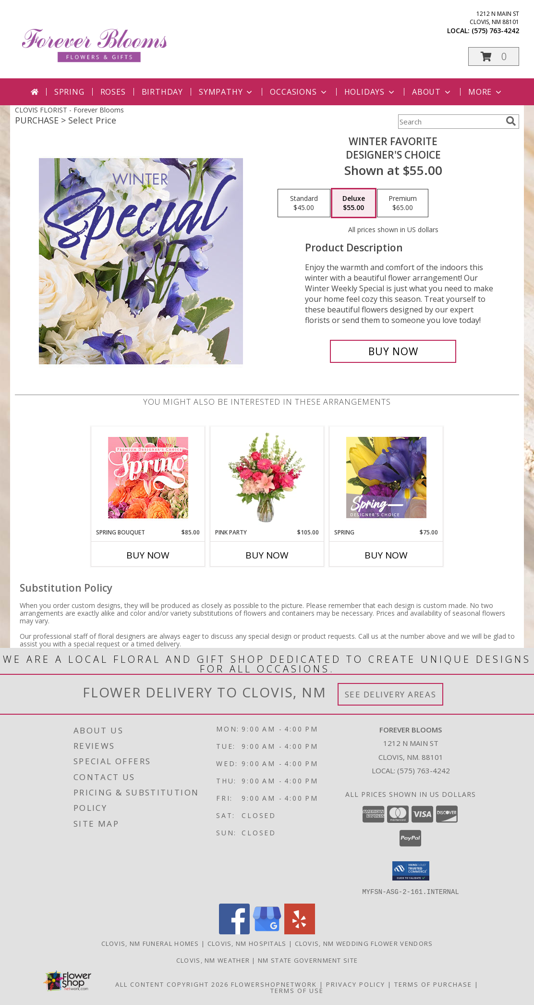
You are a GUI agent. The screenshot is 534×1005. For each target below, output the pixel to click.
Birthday (162, 92)
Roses (113, 92)
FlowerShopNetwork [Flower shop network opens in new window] (274, 984)
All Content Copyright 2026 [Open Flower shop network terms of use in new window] (172, 984)
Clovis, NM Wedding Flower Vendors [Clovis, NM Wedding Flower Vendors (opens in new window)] (364, 943)
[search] (511, 121)
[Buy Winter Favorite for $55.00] (393, 351)
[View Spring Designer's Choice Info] (386, 477)
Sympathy (226, 92)
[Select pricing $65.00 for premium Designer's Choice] (402, 203)
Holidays (370, 92)
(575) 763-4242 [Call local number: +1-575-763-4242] (495, 30)
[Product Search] (450, 121)
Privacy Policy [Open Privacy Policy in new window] (355, 984)
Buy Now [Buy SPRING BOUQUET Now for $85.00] (148, 555)
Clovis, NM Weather (213, 959)
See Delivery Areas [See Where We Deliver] (391, 694)
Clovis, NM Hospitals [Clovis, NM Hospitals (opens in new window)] (247, 943)
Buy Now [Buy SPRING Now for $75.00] (386, 555)
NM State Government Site (308, 959)
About (432, 92)
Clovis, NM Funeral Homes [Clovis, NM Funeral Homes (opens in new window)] (150, 943)
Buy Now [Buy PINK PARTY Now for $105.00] (267, 555)
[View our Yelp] (299, 931)
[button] (493, 56)
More (485, 92)
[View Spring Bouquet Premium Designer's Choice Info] (148, 477)
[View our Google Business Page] (267, 931)
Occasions (299, 92)
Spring (69, 92)
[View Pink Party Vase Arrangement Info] (267, 477)
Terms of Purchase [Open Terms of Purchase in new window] (433, 984)
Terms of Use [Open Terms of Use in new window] (297, 990)
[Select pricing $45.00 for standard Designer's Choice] (304, 203)
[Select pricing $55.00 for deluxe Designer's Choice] (353, 203)
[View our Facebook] (234, 931)
